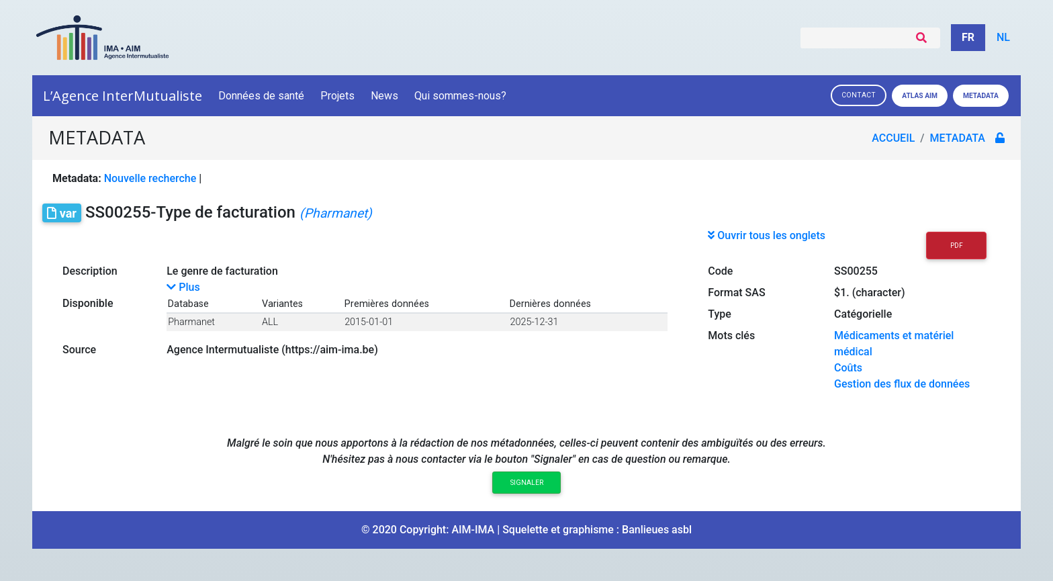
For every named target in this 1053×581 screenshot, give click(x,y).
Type (719, 314)
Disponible (87, 303)
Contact (858, 95)
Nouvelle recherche (150, 178)
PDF (956, 245)
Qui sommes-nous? (461, 95)
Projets (337, 95)
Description (90, 271)
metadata (959, 138)
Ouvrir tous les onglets (766, 235)
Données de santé (261, 95)
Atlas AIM (919, 95)
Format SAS (736, 292)
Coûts (848, 367)
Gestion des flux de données (902, 383)
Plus (183, 287)
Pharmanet (191, 322)
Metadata (981, 95)
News (384, 95)
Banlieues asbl (657, 529)
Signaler (526, 482)
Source (79, 349)
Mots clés (731, 335)
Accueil (895, 138)
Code (720, 271)
